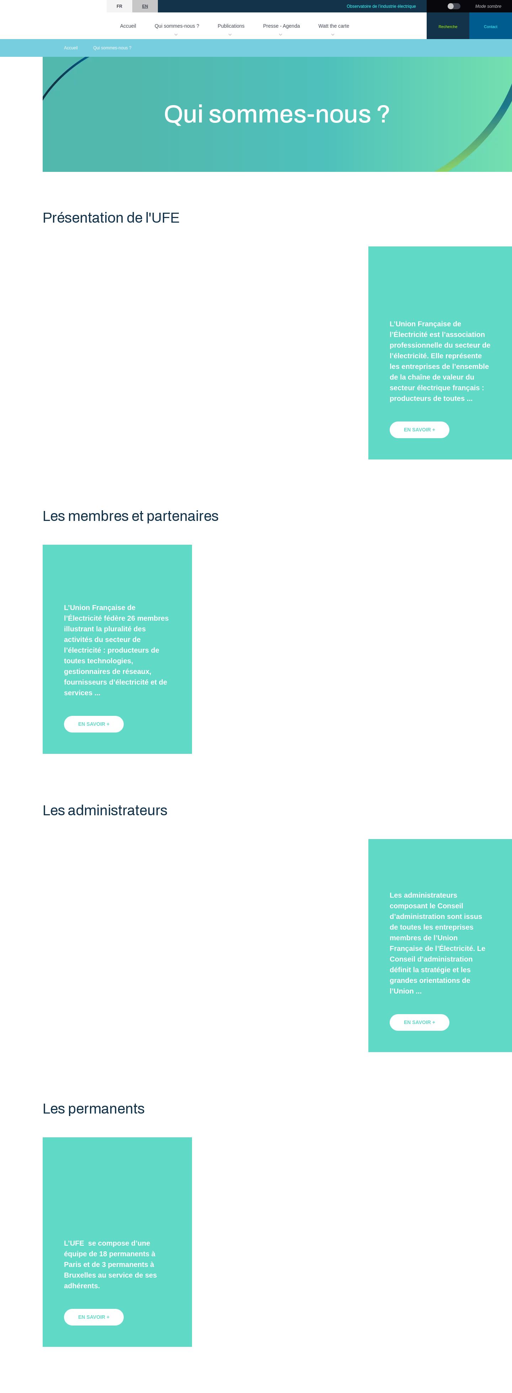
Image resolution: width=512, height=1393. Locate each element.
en (145, 6)
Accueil (128, 26)
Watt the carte (334, 26)
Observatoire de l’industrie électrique (381, 6)
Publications (231, 26)
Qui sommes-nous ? (177, 26)
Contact (490, 27)
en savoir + (419, 429)
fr (119, 6)
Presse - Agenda (281, 26)
